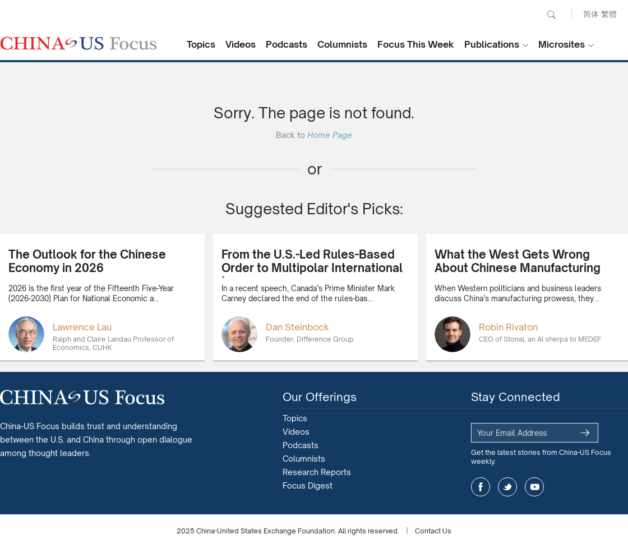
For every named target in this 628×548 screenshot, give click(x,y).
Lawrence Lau (82, 327)
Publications (491, 44)
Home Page (329, 135)
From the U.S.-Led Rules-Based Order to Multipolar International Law (312, 267)
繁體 (609, 14)
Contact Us (433, 531)
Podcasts (286, 44)
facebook (480, 486)
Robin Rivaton (508, 327)
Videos (240, 44)
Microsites (561, 44)
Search (551, 14)
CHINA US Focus (78, 43)
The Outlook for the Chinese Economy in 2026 (87, 261)
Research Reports (317, 472)
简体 (591, 14)
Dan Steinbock (297, 327)
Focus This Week (415, 44)
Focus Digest (308, 485)
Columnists (342, 44)
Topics (201, 44)
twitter (507, 486)
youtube (534, 486)
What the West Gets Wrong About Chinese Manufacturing (518, 261)
